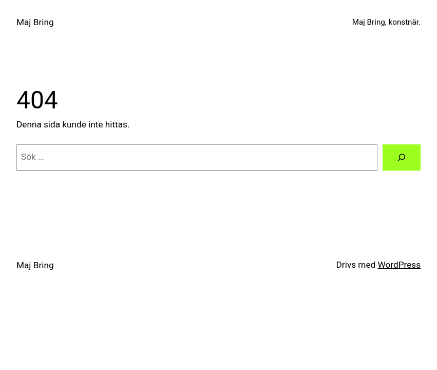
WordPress (399, 265)
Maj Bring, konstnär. (386, 22)
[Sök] (402, 157)
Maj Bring (35, 22)
